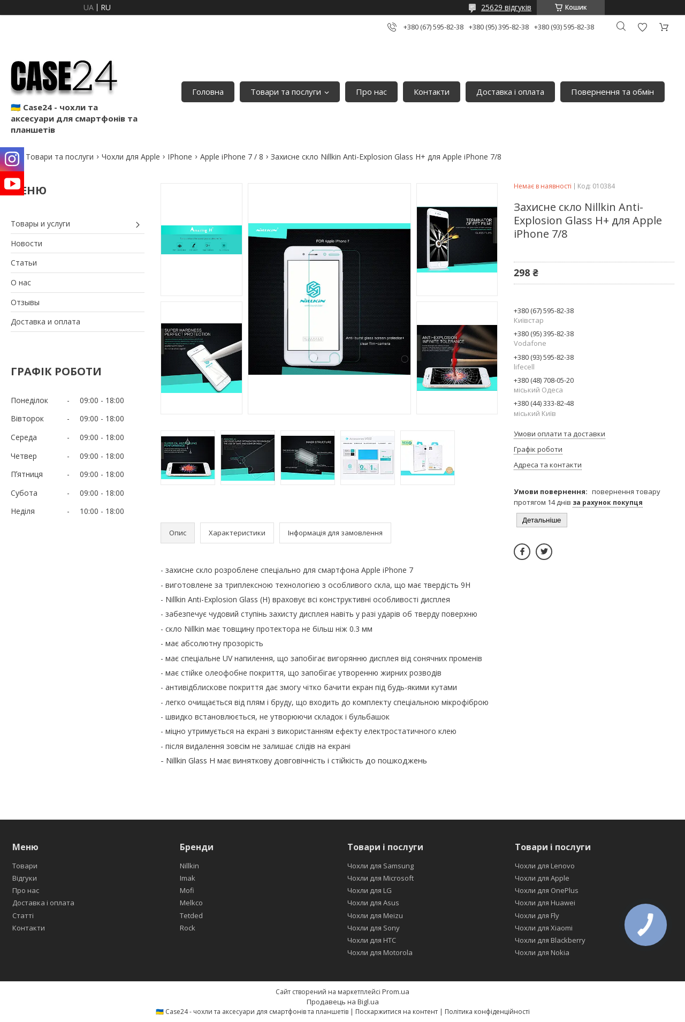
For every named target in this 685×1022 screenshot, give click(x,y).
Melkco (191, 902)
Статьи (24, 263)
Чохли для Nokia (542, 952)
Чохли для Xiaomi (544, 928)
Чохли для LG (369, 890)
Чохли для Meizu (375, 915)
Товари (24, 865)
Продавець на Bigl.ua (343, 1001)
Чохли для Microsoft (380, 878)
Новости (26, 243)
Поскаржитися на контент (396, 1011)
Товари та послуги (285, 91)
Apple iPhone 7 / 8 (231, 157)
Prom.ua (395, 991)
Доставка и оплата (45, 321)
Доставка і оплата (510, 91)
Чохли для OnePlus (547, 890)
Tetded (191, 915)
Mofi (187, 890)
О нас (21, 282)
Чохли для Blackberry (550, 940)
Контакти (432, 91)
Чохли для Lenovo (545, 865)
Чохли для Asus (373, 902)
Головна (208, 91)
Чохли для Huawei (545, 902)
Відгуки (24, 878)
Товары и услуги (40, 223)
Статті (23, 915)
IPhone (180, 157)
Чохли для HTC (371, 940)
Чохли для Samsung (380, 865)
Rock (187, 928)
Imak (187, 878)
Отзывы (25, 302)
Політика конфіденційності (487, 1011)
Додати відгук (642, 27)
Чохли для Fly (537, 915)
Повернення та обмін (612, 91)
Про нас (371, 91)
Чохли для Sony (373, 928)
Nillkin (189, 865)
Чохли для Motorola (380, 952)
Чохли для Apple (131, 157)
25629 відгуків (506, 7)
